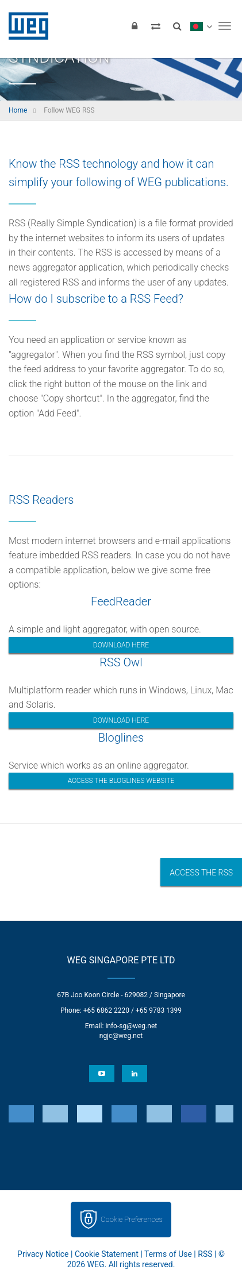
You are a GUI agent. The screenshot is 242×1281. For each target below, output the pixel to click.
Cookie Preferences (132, 1219)
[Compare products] (155, 26)
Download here (121, 645)
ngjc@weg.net (121, 1036)
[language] (201, 26)
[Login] (134, 26)
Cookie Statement (107, 1254)
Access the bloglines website (121, 781)
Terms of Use (168, 1254)
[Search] (177, 26)
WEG (24, 26)
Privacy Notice (42, 1254)
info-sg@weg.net (131, 1026)
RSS (205, 1254)
